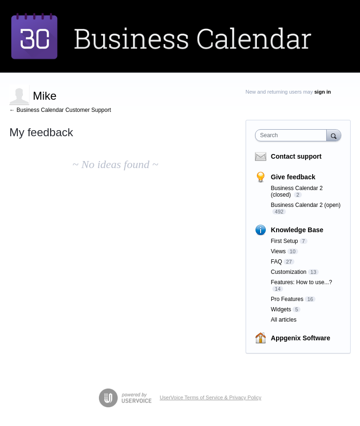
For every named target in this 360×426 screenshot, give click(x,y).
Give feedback (293, 177)
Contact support (296, 156)
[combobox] (293, 135)
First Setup (284, 241)
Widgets (281, 309)
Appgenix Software (300, 338)
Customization (289, 272)
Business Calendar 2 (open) (306, 205)
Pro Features (287, 299)
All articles (284, 319)
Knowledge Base (297, 230)
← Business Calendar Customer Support (60, 110)
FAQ (276, 261)
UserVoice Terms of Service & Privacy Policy (211, 397)
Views (278, 251)
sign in (323, 92)
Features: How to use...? (301, 282)
